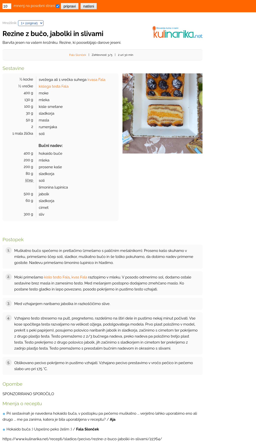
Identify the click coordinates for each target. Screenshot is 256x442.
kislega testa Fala (53, 86)
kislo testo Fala (57, 277)
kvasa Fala (96, 79)
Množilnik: (9, 23)
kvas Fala (79, 277)
